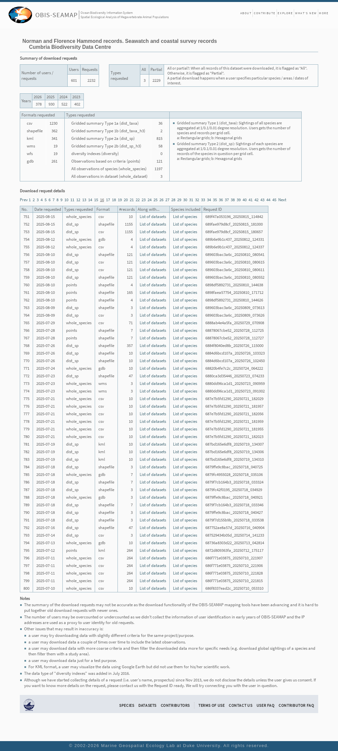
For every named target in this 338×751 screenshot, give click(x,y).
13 (84, 200)
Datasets (147, 705)
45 (274, 200)
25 (155, 200)
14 (90, 200)
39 (239, 200)
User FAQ (265, 705)
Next (282, 200)
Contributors (175, 705)
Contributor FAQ (296, 705)
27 (167, 200)
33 (203, 200)
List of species (185, 216)
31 (191, 200)
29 (179, 200)
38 (233, 200)
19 (120, 200)
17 (108, 200)
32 (197, 200)
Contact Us (240, 705)
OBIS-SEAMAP (56, 15)
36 (221, 200)
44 (268, 200)
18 (114, 200)
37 (227, 200)
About (246, 13)
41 (251, 200)
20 (126, 200)
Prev (24, 200)
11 (72, 200)
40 (245, 200)
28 (173, 200)
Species (126, 705)
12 (78, 200)
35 (215, 200)
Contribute (265, 13)
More (323, 13)
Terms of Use (211, 705)
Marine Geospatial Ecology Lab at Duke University (160, 745)
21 (132, 200)
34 (209, 200)
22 (138, 200)
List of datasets (153, 216)
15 (96, 200)
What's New (306, 13)
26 (161, 200)
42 (256, 200)
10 (66, 200)
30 (185, 200)
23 (144, 200)
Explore (285, 13)
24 (150, 200)
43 (262, 200)
